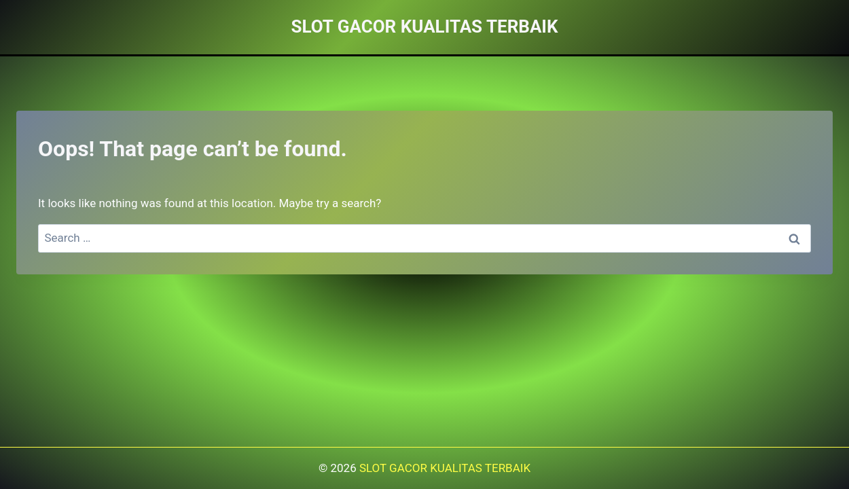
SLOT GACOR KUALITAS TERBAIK (444, 468)
